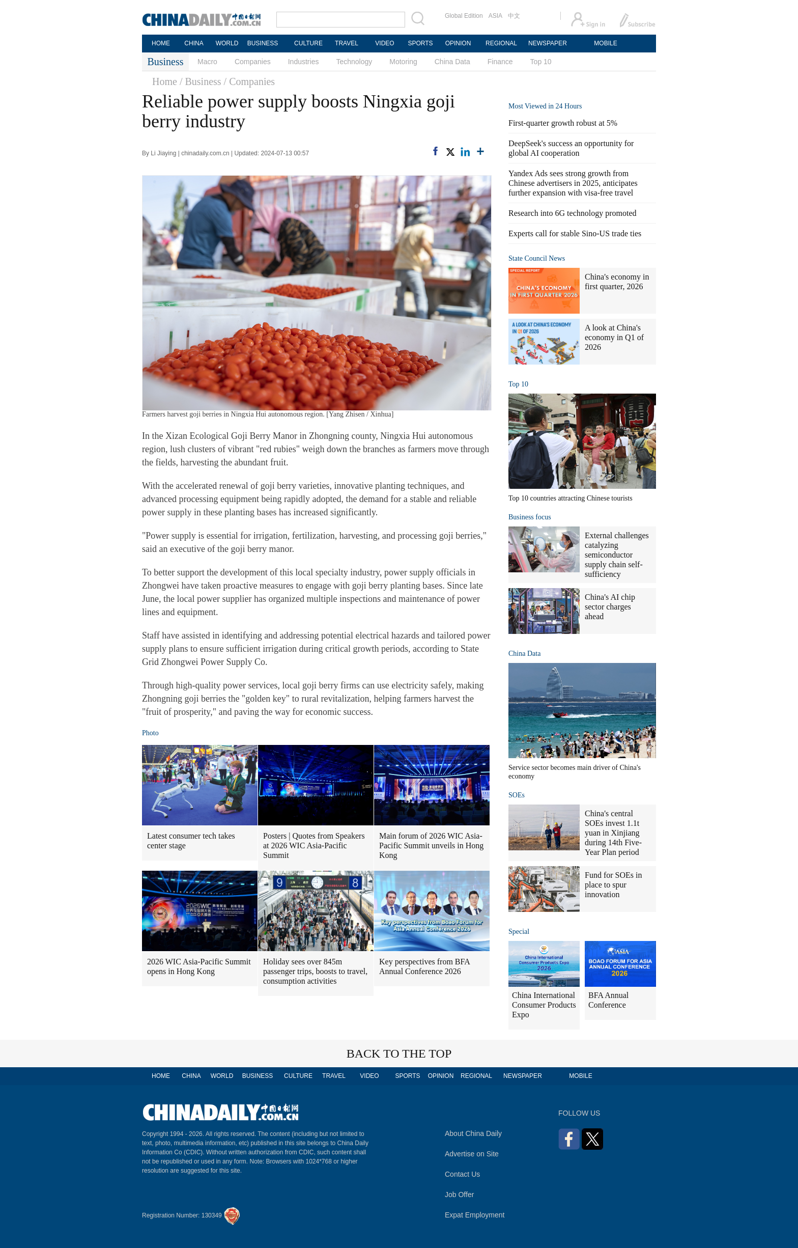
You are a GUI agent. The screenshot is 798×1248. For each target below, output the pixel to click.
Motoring (403, 62)
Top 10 (541, 62)
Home (164, 81)
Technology (354, 62)
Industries (303, 62)
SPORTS (420, 43)
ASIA (495, 15)
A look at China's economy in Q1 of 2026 (614, 337)
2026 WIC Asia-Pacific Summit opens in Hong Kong (199, 966)
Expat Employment (475, 1215)
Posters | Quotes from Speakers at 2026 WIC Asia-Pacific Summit (314, 845)
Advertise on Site (472, 1154)
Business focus (529, 517)
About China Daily (473, 1133)
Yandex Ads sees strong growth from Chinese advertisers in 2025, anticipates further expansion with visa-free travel (573, 183)
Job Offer (459, 1194)
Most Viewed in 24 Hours (545, 106)
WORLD (227, 43)
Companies (253, 62)
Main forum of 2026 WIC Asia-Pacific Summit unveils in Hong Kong (431, 845)
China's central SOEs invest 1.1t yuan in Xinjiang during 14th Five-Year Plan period (613, 832)
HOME (161, 43)
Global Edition (464, 15)
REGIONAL (501, 43)
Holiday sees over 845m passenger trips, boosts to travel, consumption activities (315, 971)
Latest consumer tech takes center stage (191, 840)
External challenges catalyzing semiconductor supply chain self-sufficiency (617, 554)
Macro (207, 62)
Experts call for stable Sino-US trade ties (574, 233)
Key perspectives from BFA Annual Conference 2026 (424, 966)
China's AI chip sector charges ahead (610, 607)
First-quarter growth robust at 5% (562, 123)
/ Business (200, 81)
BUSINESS (262, 43)
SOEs (516, 795)
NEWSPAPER (547, 43)
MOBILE (605, 43)
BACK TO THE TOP (399, 1053)
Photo (150, 733)
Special (518, 931)
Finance (500, 62)
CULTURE (308, 43)
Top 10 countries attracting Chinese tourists (570, 498)
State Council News (536, 258)
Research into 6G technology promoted (572, 213)
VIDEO (384, 43)
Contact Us (462, 1174)
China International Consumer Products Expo (544, 1005)
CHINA (193, 43)
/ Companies (249, 81)
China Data (452, 62)
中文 (514, 15)
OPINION (458, 43)
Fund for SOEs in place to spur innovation (613, 885)
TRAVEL (346, 43)
